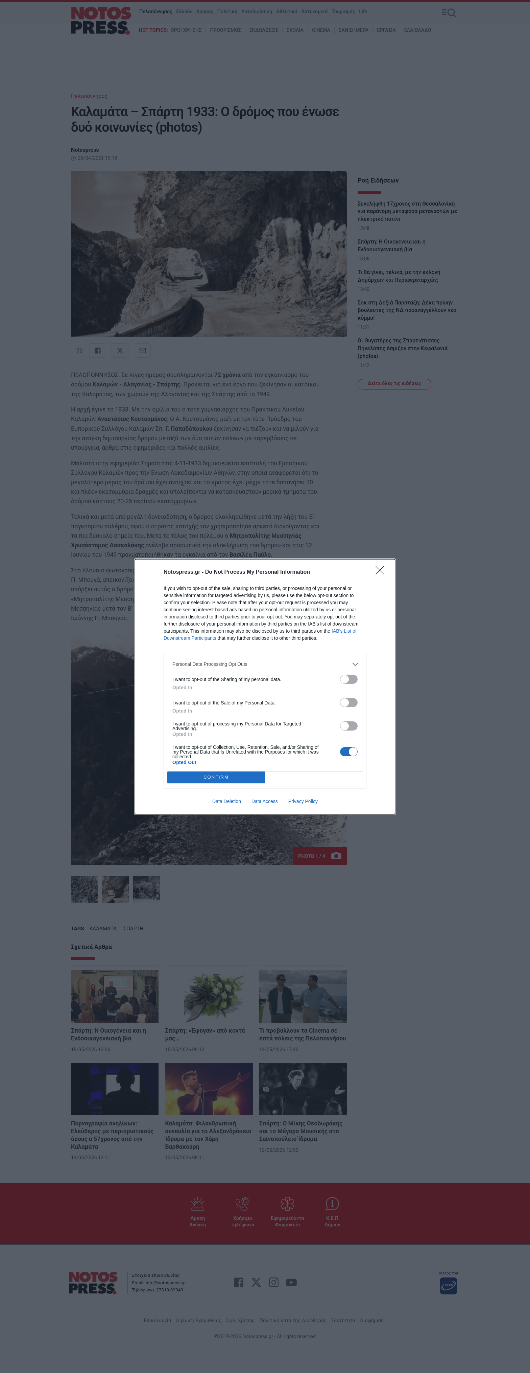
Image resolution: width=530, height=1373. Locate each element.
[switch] (349, 679)
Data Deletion (226, 801)
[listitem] (265, 664)
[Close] (382, 572)
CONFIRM (216, 777)
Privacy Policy (303, 801)
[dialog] (265, 686)
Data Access (264, 801)
